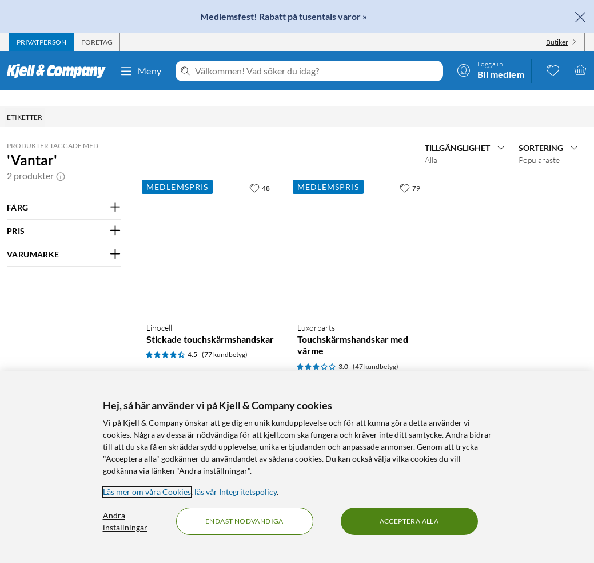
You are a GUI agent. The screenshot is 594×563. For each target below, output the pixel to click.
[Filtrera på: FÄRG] (64, 192)
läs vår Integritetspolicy (235, 492)
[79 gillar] (410, 172)
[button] (60, 159)
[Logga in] (490, 70)
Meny (140, 71)
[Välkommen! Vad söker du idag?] (316, 71)
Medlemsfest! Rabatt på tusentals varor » (283, 16)
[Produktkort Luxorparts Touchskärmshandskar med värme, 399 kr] (361, 304)
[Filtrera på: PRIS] (64, 215)
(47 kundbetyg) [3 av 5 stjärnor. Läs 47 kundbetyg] (375, 350)
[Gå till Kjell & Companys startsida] (60, 71)
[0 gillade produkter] (553, 70)
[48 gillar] (259, 172)
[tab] (41, 42)
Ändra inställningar (125, 521)
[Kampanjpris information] (203, 359)
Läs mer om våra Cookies (147, 492)
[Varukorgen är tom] (580, 70)
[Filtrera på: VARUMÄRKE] (64, 238)
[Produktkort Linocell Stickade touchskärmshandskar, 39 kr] (210, 304)
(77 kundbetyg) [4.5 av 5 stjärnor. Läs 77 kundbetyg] (225, 338)
